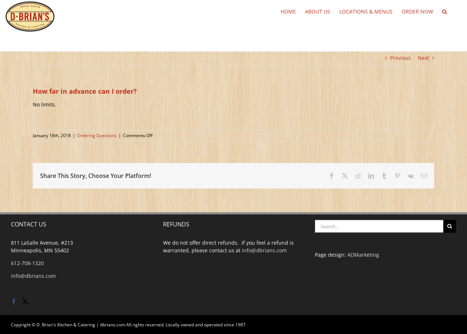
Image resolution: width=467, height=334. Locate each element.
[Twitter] (25, 301)
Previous (400, 57)
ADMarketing (363, 254)
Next (423, 57)
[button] (444, 11)
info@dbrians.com (33, 275)
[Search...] (379, 226)
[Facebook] (14, 301)
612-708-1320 (27, 263)
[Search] (449, 226)
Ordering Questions (97, 135)
